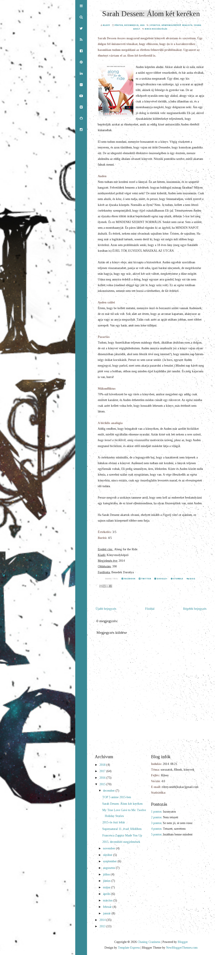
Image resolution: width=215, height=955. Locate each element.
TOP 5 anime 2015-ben (116, 797)
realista (187, 25)
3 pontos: (156, 823)
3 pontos (154, 25)
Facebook (128, 578)
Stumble (177, 578)
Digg (191, 578)
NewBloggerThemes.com (182, 947)
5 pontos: (156, 834)
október (108, 855)
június (107, 880)
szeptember (110, 861)
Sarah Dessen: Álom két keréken (151, 14)
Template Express (129, 947)
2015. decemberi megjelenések (121, 841)
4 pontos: (156, 828)
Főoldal (149, 608)
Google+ (160, 578)
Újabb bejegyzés (106, 608)
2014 (102, 920)
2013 (102, 926)
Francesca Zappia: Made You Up (122, 835)
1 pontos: (156, 811)
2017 (102, 771)
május (107, 887)
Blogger (183, 942)
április (107, 894)
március (108, 900)
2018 (102, 764)
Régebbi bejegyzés (194, 608)
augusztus (109, 868)
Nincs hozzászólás (156, 29)
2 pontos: (156, 817)
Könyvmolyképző (171, 25)
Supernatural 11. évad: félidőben (122, 829)
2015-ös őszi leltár (113, 822)
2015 (102, 784)
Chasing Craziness (149, 942)
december (109, 790)
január (107, 913)
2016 (102, 777)
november (109, 848)
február (108, 906)
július (107, 874)
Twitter (145, 578)
